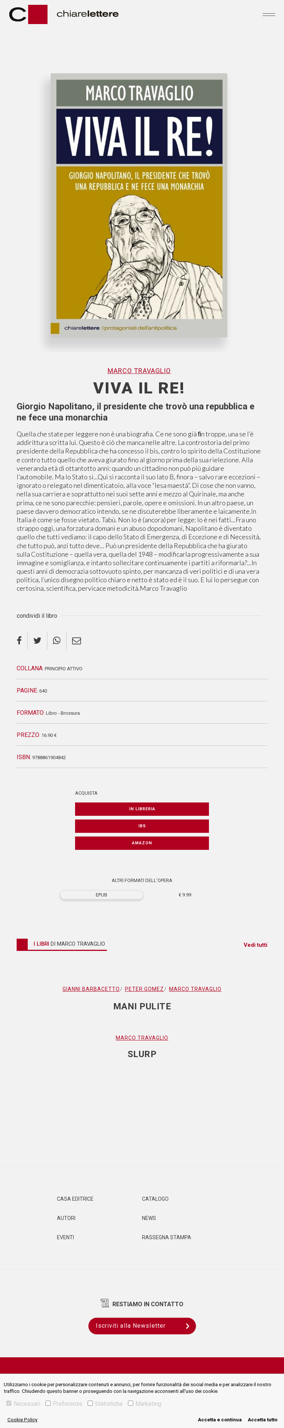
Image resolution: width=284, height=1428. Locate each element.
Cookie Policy (22, 1419)
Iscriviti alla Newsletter (146, 1326)
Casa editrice (75, 1199)
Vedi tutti (255, 945)
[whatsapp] (57, 640)
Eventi (65, 1237)
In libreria (142, 809)
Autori (66, 1218)
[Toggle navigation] (268, 14)
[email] (77, 640)
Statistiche (105, 1403)
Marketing (144, 1403)
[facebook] (22, 640)
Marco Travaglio (139, 371)
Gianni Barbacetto (91, 989)
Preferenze (63, 1403)
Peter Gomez (144, 989)
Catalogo (155, 1199)
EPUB (101, 895)
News (149, 1218)
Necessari (23, 1403)
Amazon (142, 843)
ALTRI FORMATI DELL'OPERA (142, 880)
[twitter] (37, 640)
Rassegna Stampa (166, 1237)
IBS (142, 826)
